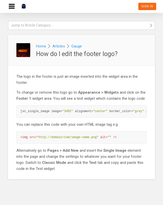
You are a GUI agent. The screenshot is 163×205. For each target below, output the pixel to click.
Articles (58, 46)
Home (41, 46)
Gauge (76, 46)
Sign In (147, 6)
